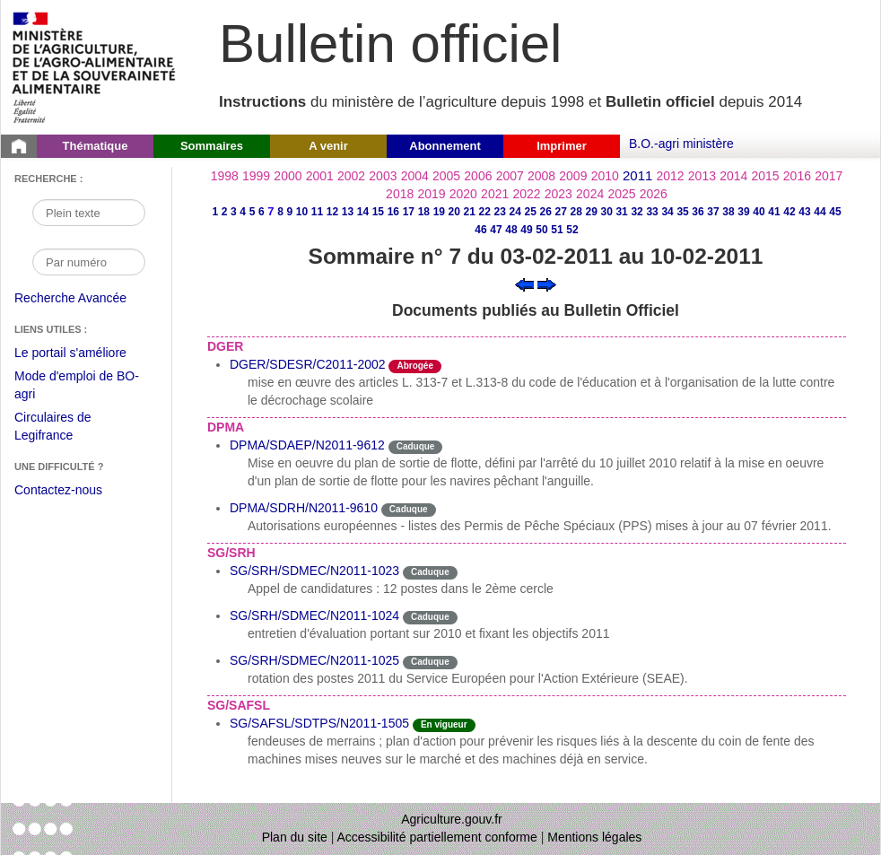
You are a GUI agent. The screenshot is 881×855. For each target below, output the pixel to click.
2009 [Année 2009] (573, 176)
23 (500, 211)
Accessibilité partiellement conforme (437, 837)
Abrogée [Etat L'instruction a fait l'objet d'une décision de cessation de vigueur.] (415, 366)
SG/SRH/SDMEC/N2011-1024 (314, 615)
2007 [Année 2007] (510, 176)
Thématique (95, 146)
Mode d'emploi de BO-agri (76, 387)
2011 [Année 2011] (637, 175)
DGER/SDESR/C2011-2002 (308, 364)
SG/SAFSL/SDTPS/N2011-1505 (319, 723)
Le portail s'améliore (83, 353)
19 (439, 211)
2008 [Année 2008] (541, 176)
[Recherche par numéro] (88, 262)
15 (378, 211)
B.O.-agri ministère (681, 143)
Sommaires (211, 146)
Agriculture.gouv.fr (451, 819)
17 (408, 211)
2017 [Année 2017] (828, 176)
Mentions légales (594, 837)
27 (561, 211)
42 (789, 211)
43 (804, 211)
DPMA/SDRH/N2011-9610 (304, 508)
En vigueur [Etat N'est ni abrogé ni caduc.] (444, 724)
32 (636, 211)
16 (393, 211)
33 (652, 211)
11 (317, 211)
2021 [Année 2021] (495, 194)
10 (302, 211)
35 (682, 211)
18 (424, 211)
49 (526, 229)
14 (363, 211)
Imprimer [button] (561, 146)
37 (713, 211)
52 (572, 229)
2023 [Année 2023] (558, 194)
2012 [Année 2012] (671, 176)
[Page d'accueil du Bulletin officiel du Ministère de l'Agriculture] (19, 146)
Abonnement (444, 146)
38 (728, 211)
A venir (328, 146)
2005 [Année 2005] (446, 176)
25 (530, 211)
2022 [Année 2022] (526, 194)
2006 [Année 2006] (478, 176)
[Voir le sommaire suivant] (546, 283)
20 (454, 211)
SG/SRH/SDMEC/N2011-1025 (314, 660)
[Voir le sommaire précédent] (524, 283)
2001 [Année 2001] (320, 176)
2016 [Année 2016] (797, 176)
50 (541, 229)
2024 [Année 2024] (590, 194)
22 (485, 211)
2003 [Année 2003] (383, 176)
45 (835, 211)
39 (743, 211)
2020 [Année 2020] (463, 194)
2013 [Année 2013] (702, 176)
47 (496, 229)
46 (480, 229)
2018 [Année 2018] (400, 194)
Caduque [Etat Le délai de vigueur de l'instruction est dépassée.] (416, 446)
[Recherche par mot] (88, 212)
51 (557, 229)
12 (332, 211)
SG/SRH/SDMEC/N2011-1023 (314, 570)
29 (591, 211)
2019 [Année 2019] (431, 194)
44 (819, 211)
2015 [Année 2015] (765, 176)
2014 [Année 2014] (733, 176)
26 (546, 211)
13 (347, 211)
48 (511, 229)
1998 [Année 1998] (225, 176)
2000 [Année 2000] (287, 176)
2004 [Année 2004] (415, 176)
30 (606, 211)
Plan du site (294, 837)
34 (667, 211)
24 (515, 211)
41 (774, 211)
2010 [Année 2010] (605, 176)
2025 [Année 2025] (621, 194)
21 (469, 211)
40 (758, 211)
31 (621, 211)
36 (697, 211)
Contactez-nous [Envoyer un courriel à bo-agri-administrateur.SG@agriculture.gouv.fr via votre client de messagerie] (58, 490)
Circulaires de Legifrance (66, 428)
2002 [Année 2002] (351, 176)
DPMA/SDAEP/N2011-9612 (307, 445)
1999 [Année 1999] (256, 176)
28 (575, 211)
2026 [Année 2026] (653, 194)
